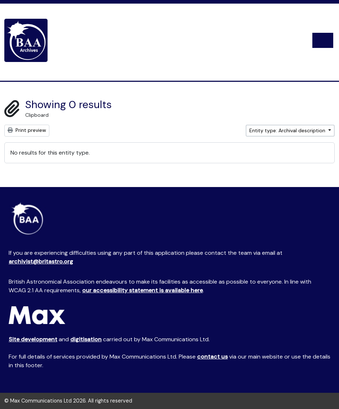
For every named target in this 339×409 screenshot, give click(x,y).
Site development (33, 339)
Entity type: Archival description (288, 130)
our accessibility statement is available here (142, 290)
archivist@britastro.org (41, 261)
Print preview (27, 130)
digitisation (86, 339)
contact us (212, 356)
